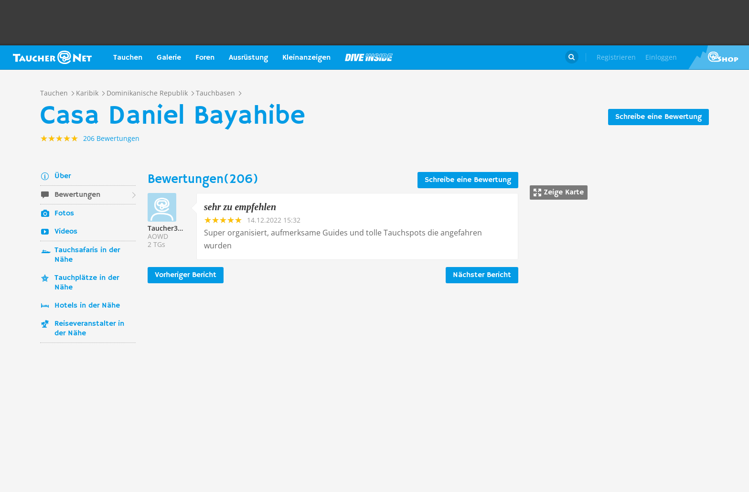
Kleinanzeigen (306, 58)
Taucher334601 (172, 228)
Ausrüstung (248, 58)
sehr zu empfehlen (240, 207)
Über (62, 176)
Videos (65, 231)
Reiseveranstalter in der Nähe (89, 328)
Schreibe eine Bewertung (658, 117)
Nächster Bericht (482, 275)
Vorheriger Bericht (185, 275)
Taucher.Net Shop (718, 57)
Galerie (169, 58)
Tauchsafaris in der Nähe (87, 255)
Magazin (369, 57)
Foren (204, 58)
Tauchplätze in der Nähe (86, 282)
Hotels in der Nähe (87, 305)
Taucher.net (52, 57)
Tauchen (127, 58)
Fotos (64, 213)
